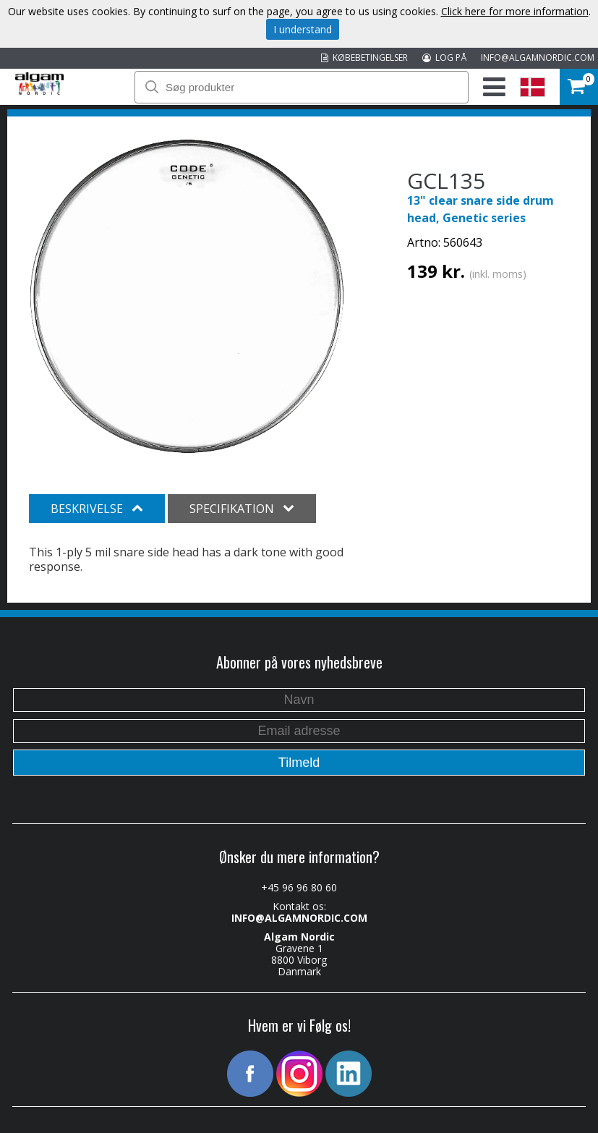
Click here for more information (515, 11)
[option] (187, 296)
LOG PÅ (444, 57)
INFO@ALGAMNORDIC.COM (537, 57)
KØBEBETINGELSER (364, 57)
